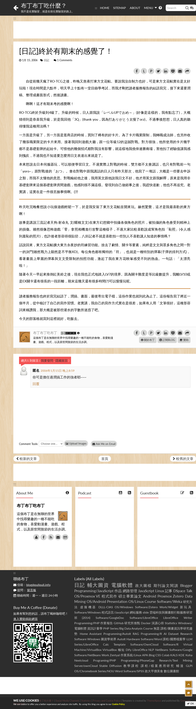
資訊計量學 (94, 628)
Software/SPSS (133, 671)
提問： (24, 590)
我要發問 (47, 360)
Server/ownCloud (86, 665)
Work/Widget (168, 607)
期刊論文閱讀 (166, 585)
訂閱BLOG (167, 339)
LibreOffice (140, 649)
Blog (152, 655)
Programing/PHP (104, 660)
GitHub (119, 623)
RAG (136, 633)
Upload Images (76, 443)
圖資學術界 (108, 639)
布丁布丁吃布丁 (45, 333)
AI (165, 633)
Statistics (171, 623)
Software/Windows (87, 612)
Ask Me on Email (104, 443)
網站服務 (136, 612)
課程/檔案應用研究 (157, 665)
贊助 (184, 339)
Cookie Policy (118, 704)
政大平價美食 (154, 671)
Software (80, 639)
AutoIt (121, 639)
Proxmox (165, 596)
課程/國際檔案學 (174, 639)
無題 (157, 628)
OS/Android (96, 601)
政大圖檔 (143, 585)
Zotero (178, 596)
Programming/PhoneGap (137, 660)
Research (186, 633)
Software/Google (180, 649)
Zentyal (115, 655)
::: (96, 8)
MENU (150, 8)
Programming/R (151, 633)
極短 (121, 649)
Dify (128, 649)
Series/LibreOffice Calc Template (100, 644)
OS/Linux (136, 601)
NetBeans (161, 649)
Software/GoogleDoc (110, 617)
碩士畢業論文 (130, 596)
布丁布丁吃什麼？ (44, 5)
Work (105, 655)
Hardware (133, 639)
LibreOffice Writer (177, 617)
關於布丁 (148, 339)
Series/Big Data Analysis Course (131, 628)
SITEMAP (119, 8)
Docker (146, 623)
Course (150, 601)
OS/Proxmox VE (87, 596)
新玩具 (186, 607)
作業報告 (106, 623)
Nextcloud (81, 660)
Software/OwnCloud (144, 644)
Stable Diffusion (110, 665)
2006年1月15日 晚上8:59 (57, 370)
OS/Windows (124, 607)
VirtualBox (109, 649)
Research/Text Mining (175, 660)
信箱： (31, 584)
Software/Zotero (146, 607)
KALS (174, 655)
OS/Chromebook (85, 671)
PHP (106, 628)
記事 (168, 591)
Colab (166, 655)
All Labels (95, 578)
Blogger (186, 585)
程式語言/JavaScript (115, 612)
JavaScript (146, 591)
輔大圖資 (98, 585)
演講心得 (157, 623)
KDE (181, 655)
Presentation (117, 601)
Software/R (170, 644)
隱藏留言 (61, 360)
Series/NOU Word (110, 671)
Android (149, 596)
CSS (158, 655)
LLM (189, 639)
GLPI (189, 665)
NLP (151, 649)
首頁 (104, 459)
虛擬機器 (88, 607)
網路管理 (130, 591)
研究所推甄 (132, 623)
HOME (104, 8)
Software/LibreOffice (144, 617)
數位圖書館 (171, 671)
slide (146, 612)
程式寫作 (109, 596)
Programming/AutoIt (117, 633)
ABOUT (135, 8)
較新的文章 (26, 459)
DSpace (179, 591)
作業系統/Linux (131, 655)
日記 (46, 60)
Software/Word (151, 639)
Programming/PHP (87, 623)
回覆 (36, 384)
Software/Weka (169, 601)
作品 (118, 591)
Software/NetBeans (87, 655)
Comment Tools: (28, 443)
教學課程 (131, 665)
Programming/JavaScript (94, 591)
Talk (189, 591)
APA (145, 655)
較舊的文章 (183, 459)
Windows (93, 639)
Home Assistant (91, 633)
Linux (159, 591)
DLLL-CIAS (105, 607)
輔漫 (180, 665)
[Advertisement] (98, 685)
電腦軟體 (122, 585)
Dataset (173, 633)
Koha (189, 655)
